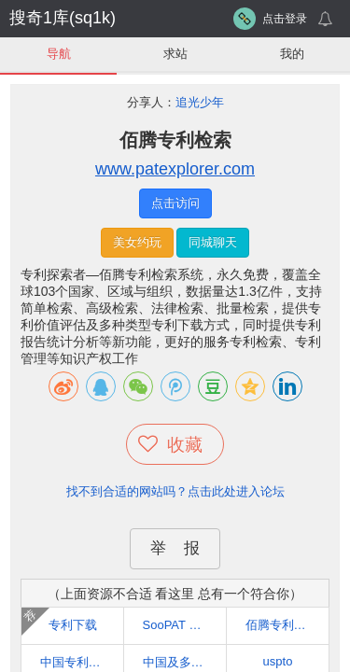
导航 (59, 54)
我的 (292, 54)
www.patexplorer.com (175, 169)
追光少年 (199, 102)
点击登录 (284, 18)
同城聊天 (213, 242)
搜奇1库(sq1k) (62, 17)
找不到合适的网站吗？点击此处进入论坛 (175, 491)
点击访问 (175, 203)
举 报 (174, 548)
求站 (175, 54)
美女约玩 (137, 242)
